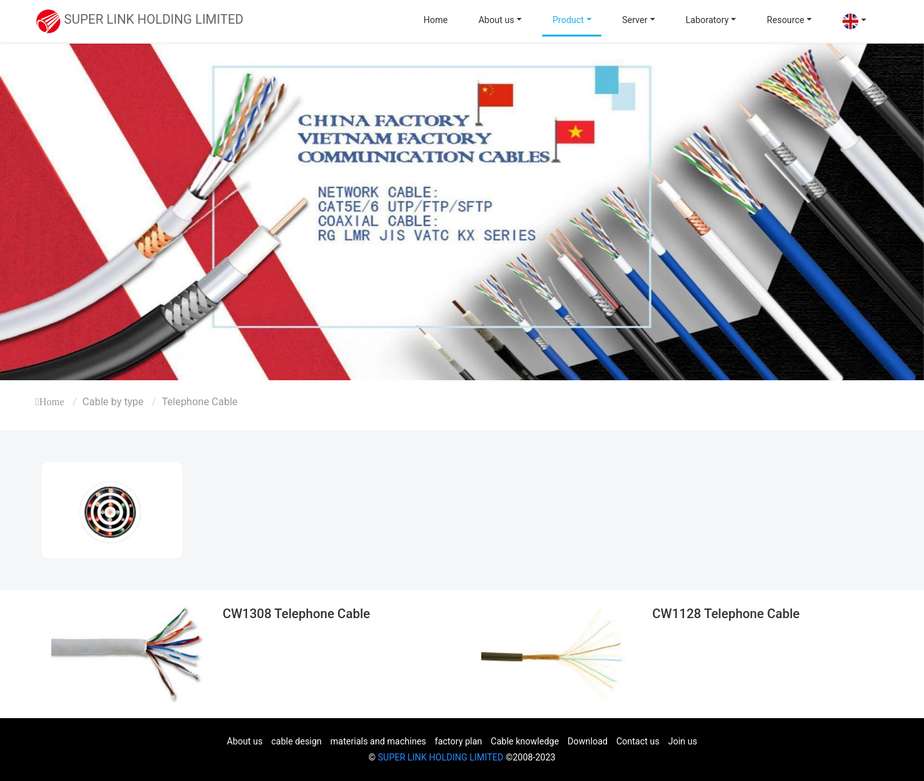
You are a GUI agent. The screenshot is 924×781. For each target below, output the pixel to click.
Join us (682, 741)
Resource (785, 20)
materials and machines (378, 741)
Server (634, 20)
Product (568, 20)
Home (436, 20)
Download (588, 741)
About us (497, 20)
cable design (296, 741)
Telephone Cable (199, 402)
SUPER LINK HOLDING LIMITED (441, 757)
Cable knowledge (525, 741)
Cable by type (113, 402)
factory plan (459, 741)
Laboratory (707, 20)
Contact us (637, 741)
